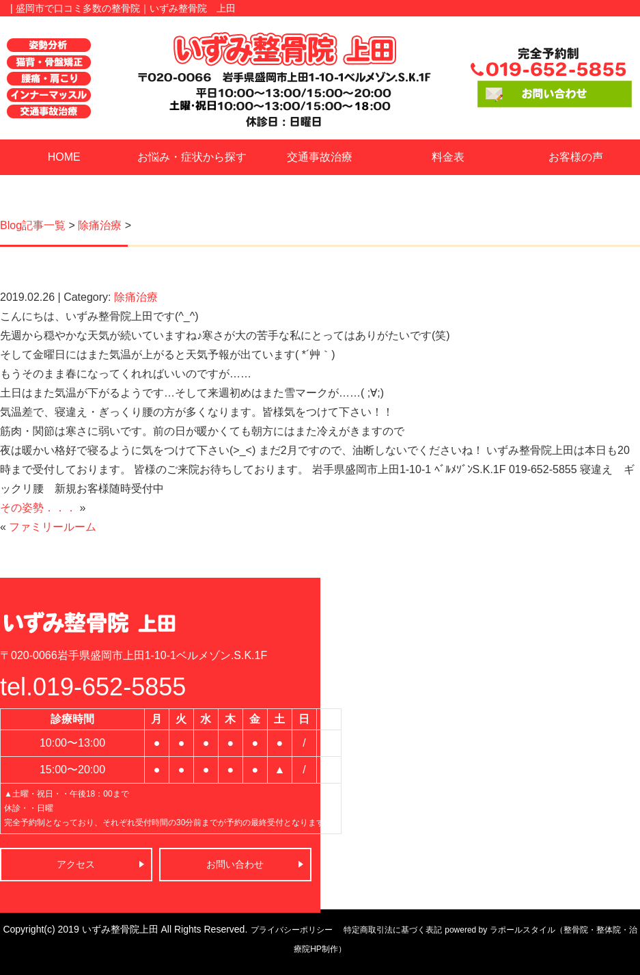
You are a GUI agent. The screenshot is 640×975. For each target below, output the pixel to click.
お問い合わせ (235, 864)
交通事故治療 (319, 157)
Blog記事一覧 (33, 225)
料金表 (448, 157)
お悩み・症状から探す (192, 157)
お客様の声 (575, 157)
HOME (64, 157)
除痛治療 (100, 225)
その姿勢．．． (38, 507)
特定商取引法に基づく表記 (393, 930)
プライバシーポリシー (292, 930)
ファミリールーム (52, 527)
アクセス (76, 864)
